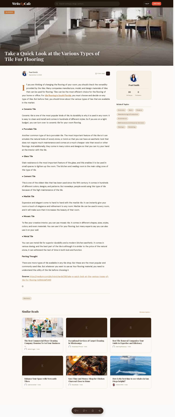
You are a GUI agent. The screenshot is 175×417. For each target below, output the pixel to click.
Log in (147, 4)
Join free (156, 4)
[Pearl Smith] (24, 73)
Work (130, 110)
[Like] (76, 411)
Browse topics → (145, 312)
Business (27, 298)
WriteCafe (21, 3)
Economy (121, 110)
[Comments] (85, 411)
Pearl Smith (33, 72)
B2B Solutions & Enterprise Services (131, 123)
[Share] (100, 411)
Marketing (131, 127)
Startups (121, 127)
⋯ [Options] (108, 73)
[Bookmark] (93, 411)
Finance (139, 110)
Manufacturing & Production (128, 114)
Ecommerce (122, 118)
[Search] (87, 4)
